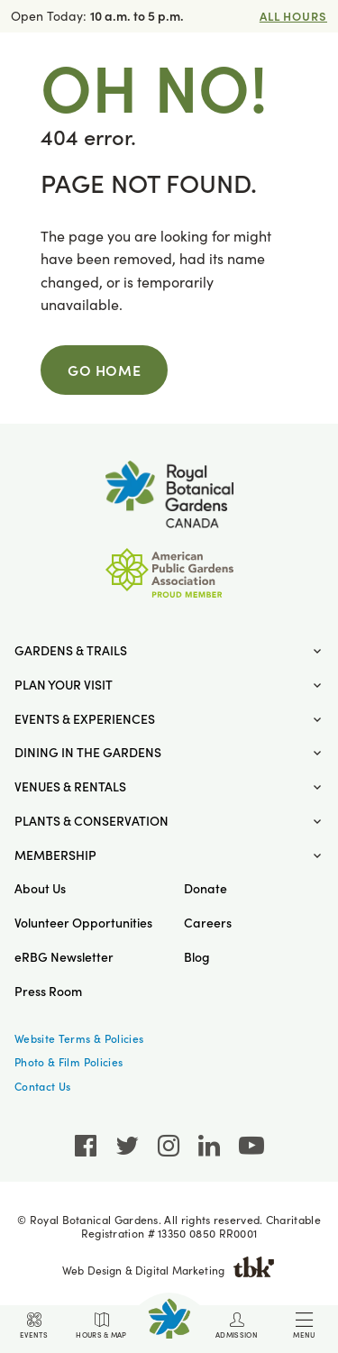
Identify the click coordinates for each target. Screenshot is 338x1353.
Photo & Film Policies (68, 1062)
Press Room (48, 991)
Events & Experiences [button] (84, 718)
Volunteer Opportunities (83, 922)
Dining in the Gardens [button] (87, 752)
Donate (205, 888)
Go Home (104, 369)
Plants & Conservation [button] (91, 820)
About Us (40, 888)
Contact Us (42, 1086)
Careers (208, 922)
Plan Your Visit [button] (63, 684)
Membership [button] (55, 855)
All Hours (293, 15)
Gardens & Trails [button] (70, 650)
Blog (197, 956)
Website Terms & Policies (78, 1038)
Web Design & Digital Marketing (169, 1270)
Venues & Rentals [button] (70, 786)
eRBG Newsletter (64, 956)
